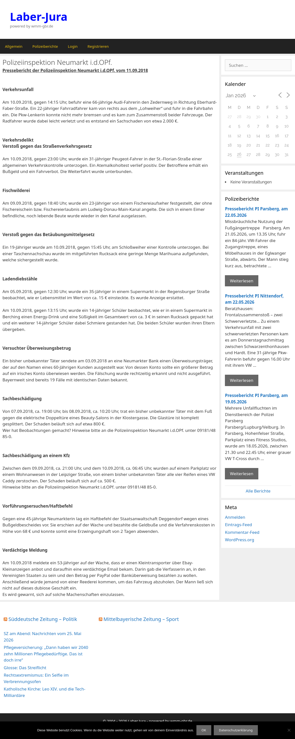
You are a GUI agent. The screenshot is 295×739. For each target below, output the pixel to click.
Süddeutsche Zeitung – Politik (42, 619)
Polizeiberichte (45, 46)
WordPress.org (239, 539)
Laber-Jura (38, 16)
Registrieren (98, 46)
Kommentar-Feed (242, 532)
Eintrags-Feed (238, 524)
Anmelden (235, 517)
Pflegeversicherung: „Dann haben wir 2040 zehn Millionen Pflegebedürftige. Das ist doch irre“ (46, 653)
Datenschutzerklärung (236, 730)
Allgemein (14, 46)
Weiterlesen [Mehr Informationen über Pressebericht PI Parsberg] (241, 281)
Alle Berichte (258, 491)
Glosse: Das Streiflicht (25, 667)
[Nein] (288, 730)
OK (204, 730)
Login (73, 46)
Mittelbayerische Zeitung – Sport (141, 619)
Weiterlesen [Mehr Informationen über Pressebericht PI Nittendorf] (241, 380)
